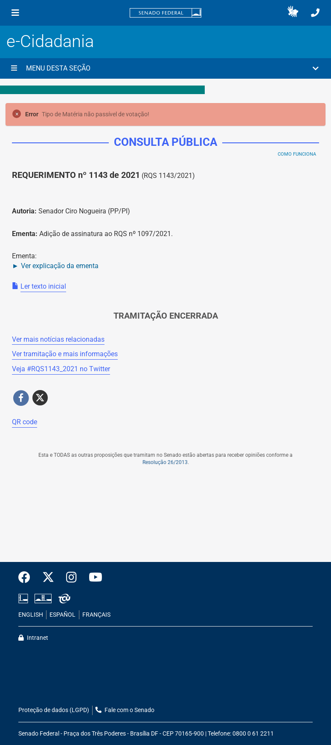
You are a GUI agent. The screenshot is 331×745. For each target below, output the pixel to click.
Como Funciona (297, 154)
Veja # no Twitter (61, 369)
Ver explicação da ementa (60, 266)
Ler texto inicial (43, 286)
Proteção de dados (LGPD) (53, 710)
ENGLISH (30, 614)
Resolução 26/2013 (165, 462)
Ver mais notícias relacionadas (58, 339)
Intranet (33, 638)
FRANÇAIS (96, 614)
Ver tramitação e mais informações (65, 354)
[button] (293, 13)
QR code (24, 422)
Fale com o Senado (125, 710)
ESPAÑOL (62, 614)
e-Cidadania (50, 41)
